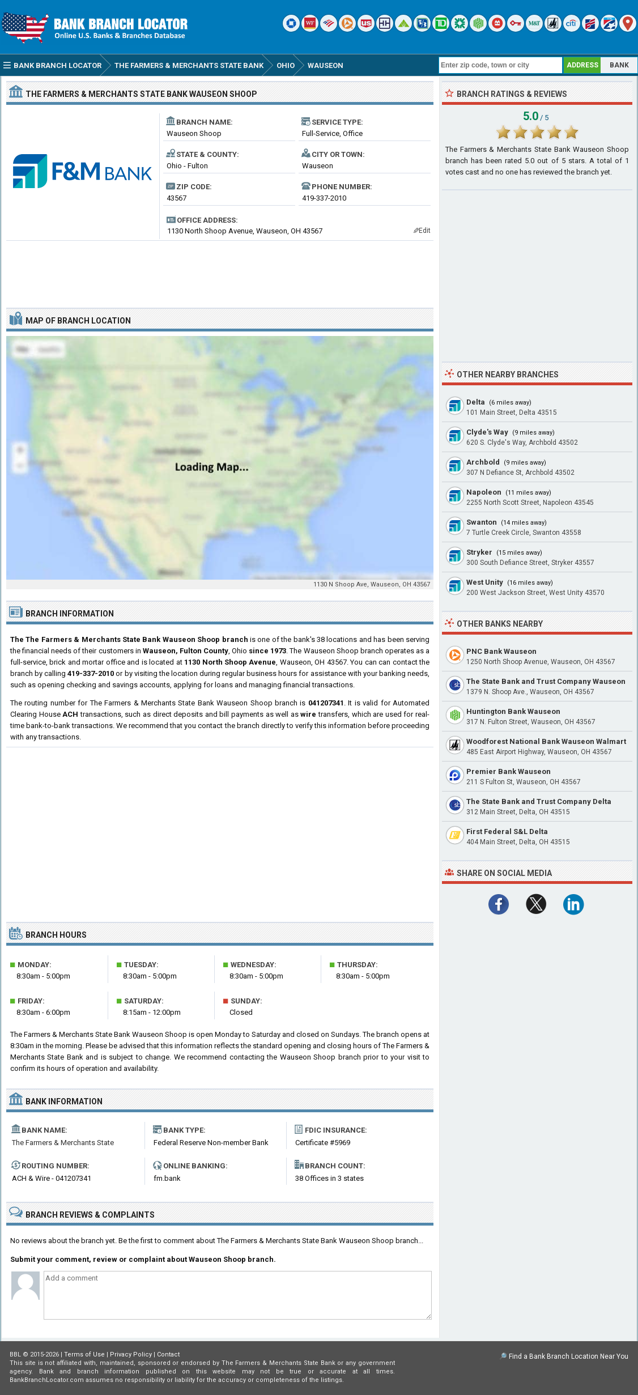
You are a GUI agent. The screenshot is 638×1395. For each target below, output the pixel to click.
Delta (475, 402)
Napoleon (483, 492)
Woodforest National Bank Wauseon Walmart (546, 741)
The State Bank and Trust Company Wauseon (546, 681)
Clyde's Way (487, 432)
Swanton (481, 522)
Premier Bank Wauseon (508, 771)
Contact (168, 1354)
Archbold (483, 462)
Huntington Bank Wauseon (513, 711)
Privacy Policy (131, 1354)
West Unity (484, 582)
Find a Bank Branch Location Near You (568, 1356)
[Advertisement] (219, 269)
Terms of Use (84, 1354)
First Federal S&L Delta (507, 831)
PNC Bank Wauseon (501, 651)
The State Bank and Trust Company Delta (538, 801)
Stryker (479, 552)
